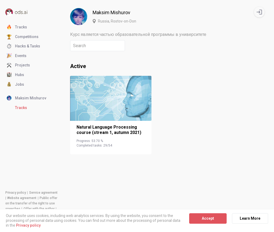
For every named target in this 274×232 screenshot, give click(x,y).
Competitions (23, 37)
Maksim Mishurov (26, 98)
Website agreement (21, 198)
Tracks (17, 27)
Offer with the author (39, 209)
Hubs (15, 75)
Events (16, 56)
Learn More (250, 218)
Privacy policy (15, 192)
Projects (18, 65)
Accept (208, 218)
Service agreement (43, 192)
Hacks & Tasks (23, 46)
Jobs (15, 84)
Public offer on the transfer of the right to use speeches (31, 203)
